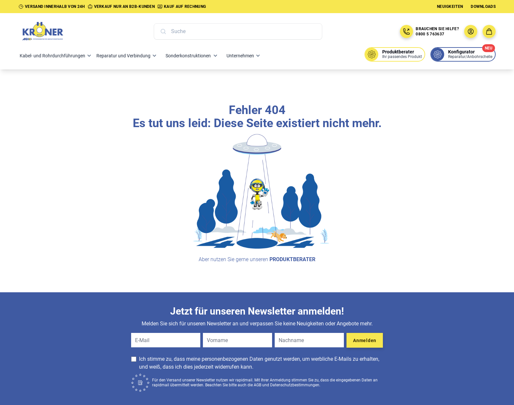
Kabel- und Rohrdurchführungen (52, 55)
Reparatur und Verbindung (123, 55)
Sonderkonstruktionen (188, 55)
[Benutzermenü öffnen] (470, 31)
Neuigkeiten (450, 6)
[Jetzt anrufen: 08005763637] (406, 31)
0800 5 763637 (430, 34)
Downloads (483, 6)
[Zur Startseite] (49, 31)
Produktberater (292, 259)
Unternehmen (240, 55)
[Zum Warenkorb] (489, 31)
